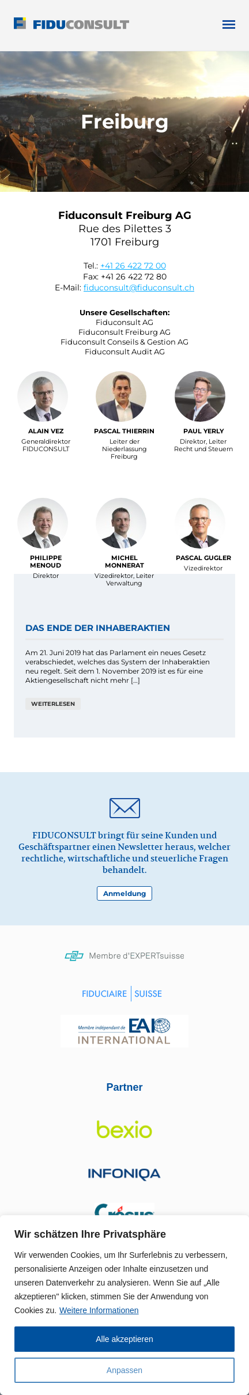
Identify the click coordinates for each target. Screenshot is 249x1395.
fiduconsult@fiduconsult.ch (139, 287)
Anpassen (124, 1370)
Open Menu (228, 24)
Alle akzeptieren (124, 1339)
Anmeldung (124, 893)
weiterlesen (53, 704)
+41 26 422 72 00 (133, 265)
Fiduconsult (92, 25)
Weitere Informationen (98, 1310)
